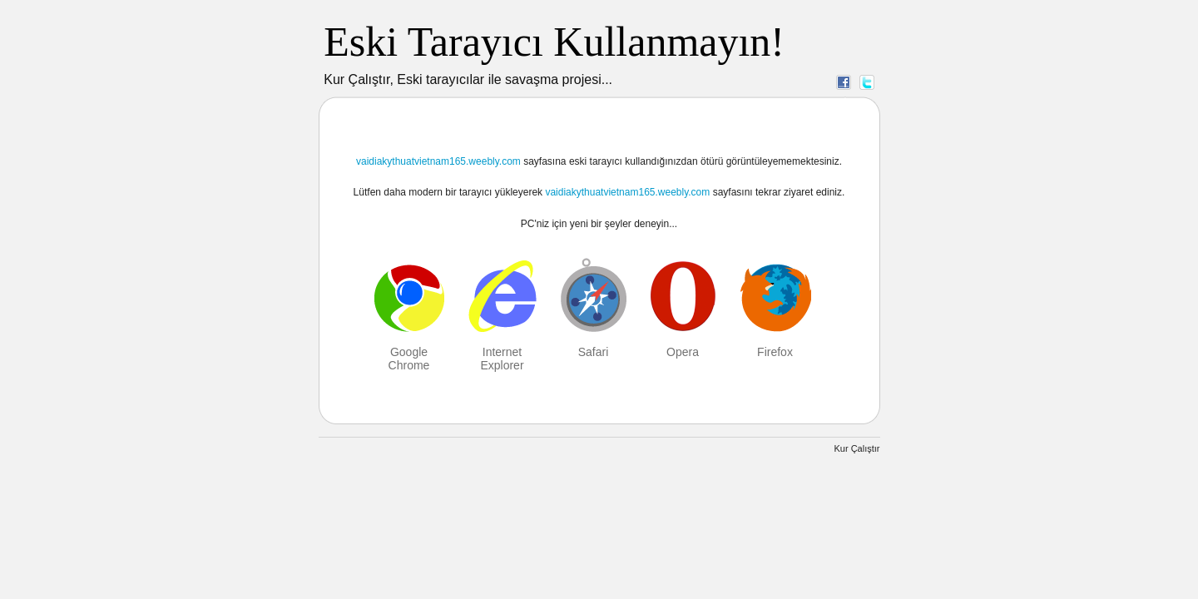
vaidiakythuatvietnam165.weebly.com (438, 161)
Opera (682, 352)
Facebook (843, 81)
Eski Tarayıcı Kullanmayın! (554, 41)
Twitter (866, 81)
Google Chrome (409, 358)
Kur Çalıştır (856, 448)
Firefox (775, 352)
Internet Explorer (501, 358)
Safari (593, 352)
